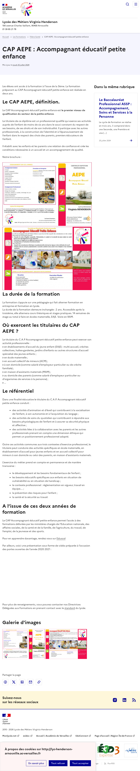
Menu (136, 4)
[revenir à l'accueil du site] (70, 22)
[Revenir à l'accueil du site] (6, 719)
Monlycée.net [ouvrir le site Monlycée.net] (9, 735)
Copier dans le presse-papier (39, 682)
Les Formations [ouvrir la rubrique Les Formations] (19, 36)
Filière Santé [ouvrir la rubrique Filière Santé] (35, 36)
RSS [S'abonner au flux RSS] (134, 700)
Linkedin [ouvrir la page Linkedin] (124, 700)
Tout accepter (80, 763)
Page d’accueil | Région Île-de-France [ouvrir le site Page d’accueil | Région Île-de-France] (113, 735)
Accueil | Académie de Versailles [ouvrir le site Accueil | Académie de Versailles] (52, 735)
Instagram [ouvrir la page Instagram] (114, 700)
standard (69, 608)
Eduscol (61, 538)
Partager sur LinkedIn (22, 682)
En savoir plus (36, 763)
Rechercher (127, 4)
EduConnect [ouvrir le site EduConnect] (82, 735)
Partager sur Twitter (14, 682)
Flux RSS (111, 763)
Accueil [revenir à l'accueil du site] (5, 36)
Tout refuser (58, 763)
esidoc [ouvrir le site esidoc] (26, 735)
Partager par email (31, 682)
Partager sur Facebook (5, 682)
